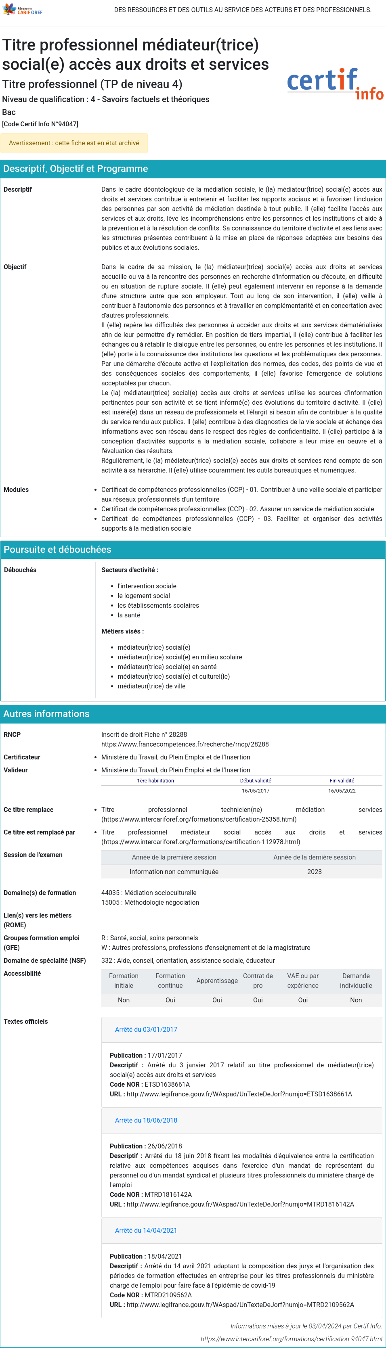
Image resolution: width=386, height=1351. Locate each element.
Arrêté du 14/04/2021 (146, 1230)
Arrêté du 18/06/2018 (146, 1120)
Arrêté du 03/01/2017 (146, 1029)
